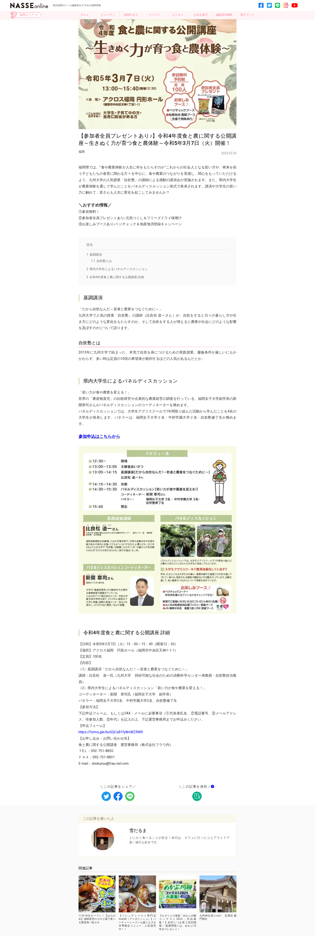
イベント (154, 14)
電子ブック (247, 14)
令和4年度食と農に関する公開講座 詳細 (115, 277)
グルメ (84, 14)
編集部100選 (224, 14)
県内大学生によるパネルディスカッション (117, 269)
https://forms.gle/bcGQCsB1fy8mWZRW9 (111, 732)
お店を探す (201, 14)
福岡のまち (131, 14)
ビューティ (108, 14)
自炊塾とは (101, 261)
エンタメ (177, 14)
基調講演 (94, 254)
